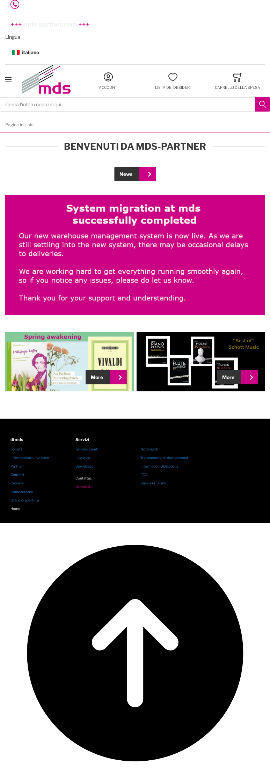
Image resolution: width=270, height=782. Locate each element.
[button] (135, 53)
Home (15, 508)
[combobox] (135, 104)
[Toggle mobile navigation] (8, 79)
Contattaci (83, 478)
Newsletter (84, 486)
